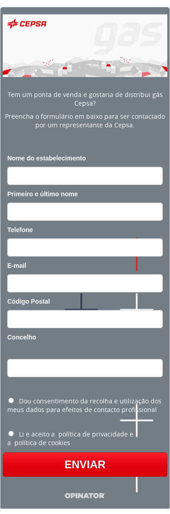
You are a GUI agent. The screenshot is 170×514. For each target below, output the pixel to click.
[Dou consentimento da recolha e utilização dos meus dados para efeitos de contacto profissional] (11, 400)
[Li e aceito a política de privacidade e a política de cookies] (11, 433)
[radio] (85, 404)
